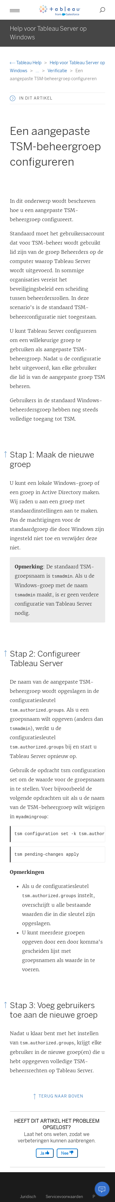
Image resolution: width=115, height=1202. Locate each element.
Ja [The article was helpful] (44, 1153)
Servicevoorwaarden (64, 1196)
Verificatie (58, 70)
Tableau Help (26, 62)
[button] (15, 10)
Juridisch (28, 1196)
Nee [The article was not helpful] (67, 1153)
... (38, 70)
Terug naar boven (57, 1096)
